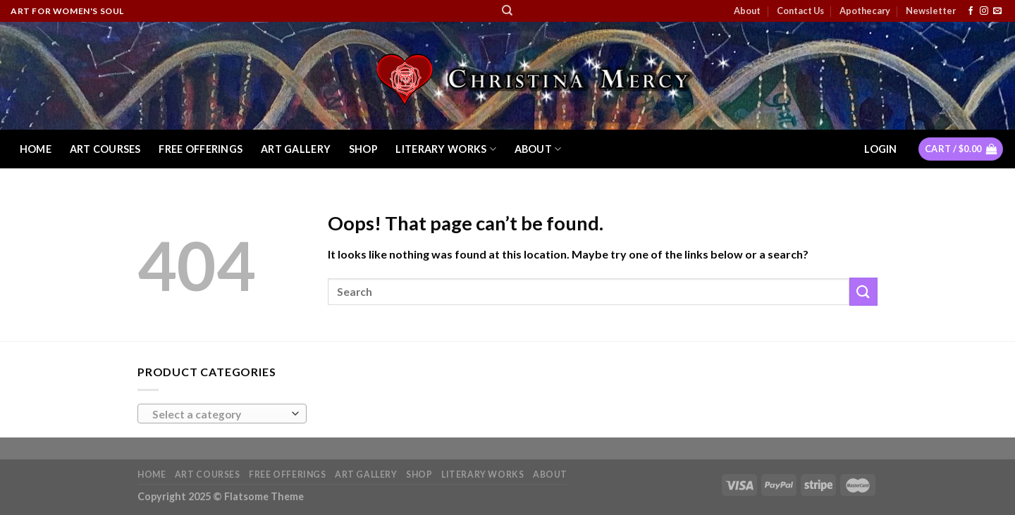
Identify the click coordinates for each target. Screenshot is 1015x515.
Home (35, 149)
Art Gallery (296, 149)
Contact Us (800, 10)
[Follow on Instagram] (984, 11)
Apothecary (864, 10)
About (747, 10)
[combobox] (222, 413)
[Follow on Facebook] (970, 11)
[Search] (507, 10)
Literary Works (445, 149)
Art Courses (105, 149)
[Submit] (863, 291)
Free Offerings (200, 149)
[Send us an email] (997, 11)
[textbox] (219, 414)
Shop (363, 149)
